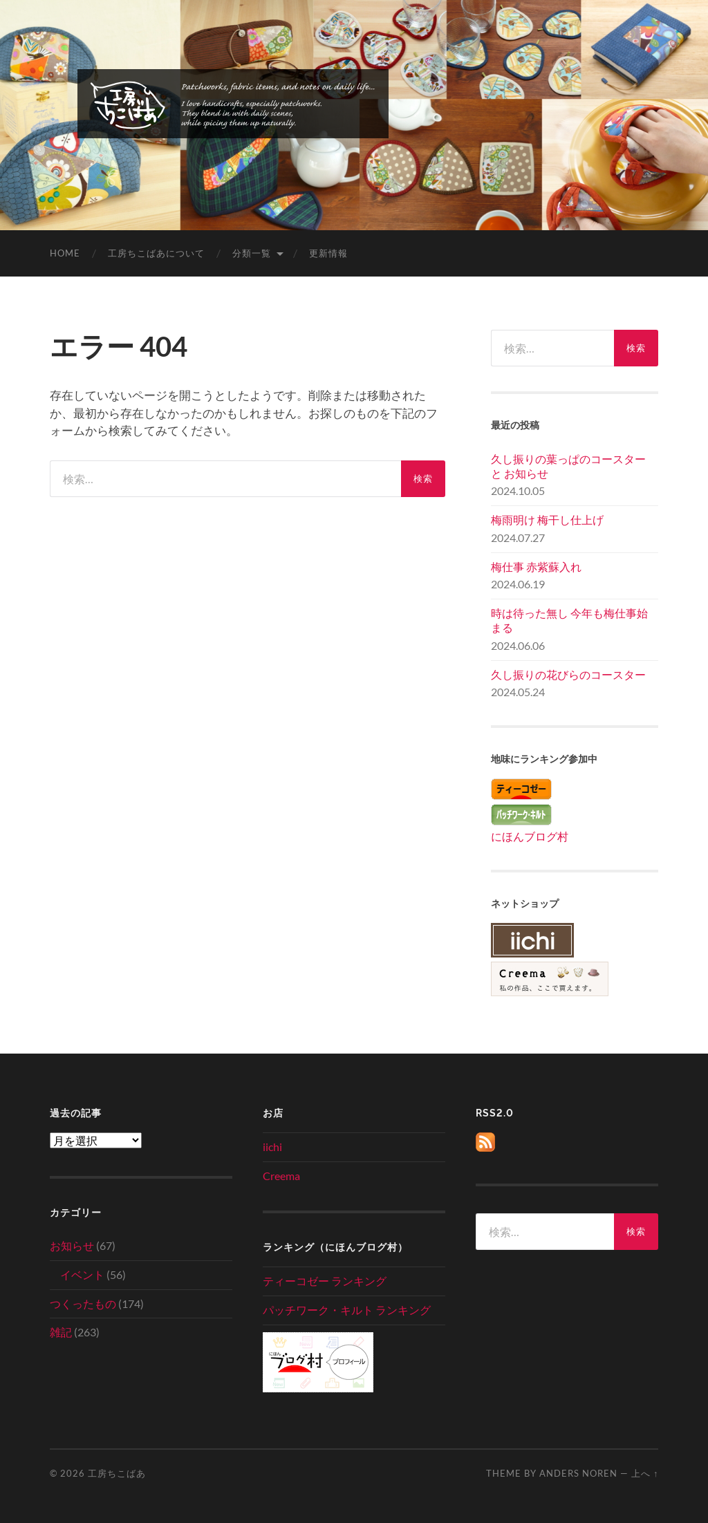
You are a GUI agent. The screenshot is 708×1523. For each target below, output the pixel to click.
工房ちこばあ (117, 1473)
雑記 (61, 1331)
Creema (281, 1175)
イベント (82, 1274)
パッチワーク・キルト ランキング (347, 1309)
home (65, 253)
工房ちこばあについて (156, 253)
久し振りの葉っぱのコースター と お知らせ (568, 466)
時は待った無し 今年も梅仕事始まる (569, 620)
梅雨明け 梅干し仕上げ (547, 519)
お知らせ (72, 1245)
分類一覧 (251, 253)
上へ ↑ (644, 1473)
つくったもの (83, 1303)
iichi (272, 1146)
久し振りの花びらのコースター (568, 674)
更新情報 (328, 253)
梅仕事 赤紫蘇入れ (536, 566)
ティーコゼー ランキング (324, 1280)
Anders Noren (578, 1473)
